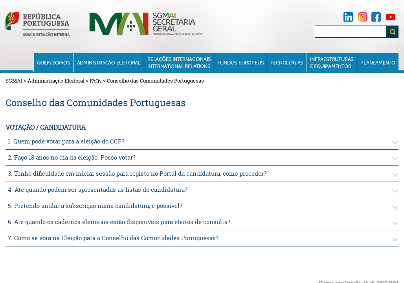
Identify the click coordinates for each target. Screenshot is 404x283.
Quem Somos (53, 62)
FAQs (96, 80)
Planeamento (377, 62)
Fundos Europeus (240, 62)
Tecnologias (286, 62)
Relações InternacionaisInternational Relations (179, 62)
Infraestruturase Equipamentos (332, 62)
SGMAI (14, 80)
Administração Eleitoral (109, 62)
